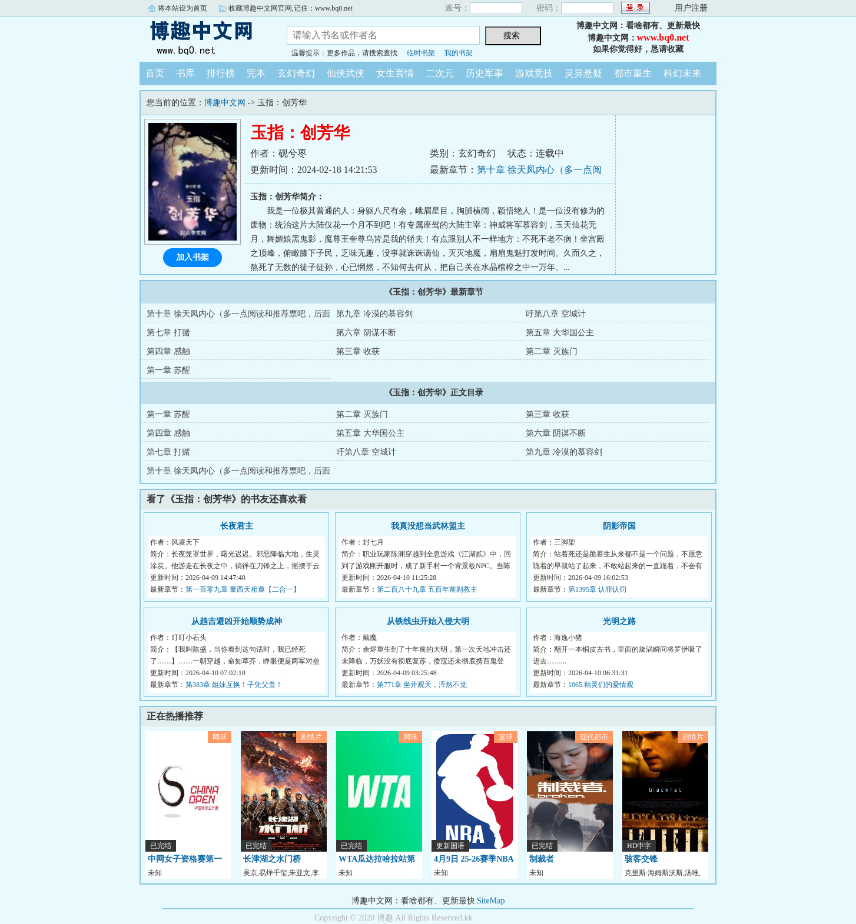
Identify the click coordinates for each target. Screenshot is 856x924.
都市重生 (633, 73)
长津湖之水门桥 (272, 859)
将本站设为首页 (182, 8)
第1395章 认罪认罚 (597, 589)
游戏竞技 (534, 73)
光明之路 (619, 621)
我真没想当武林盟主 (428, 526)
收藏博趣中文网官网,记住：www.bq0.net (290, 8)
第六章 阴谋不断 (366, 332)
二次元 (440, 73)
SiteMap (491, 900)
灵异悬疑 (583, 73)
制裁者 (541, 859)
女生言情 (395, 73)
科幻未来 (682, 73)
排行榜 (221, 73)
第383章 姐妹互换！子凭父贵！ (234, 685)
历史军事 (484, 73)
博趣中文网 (204, 37)
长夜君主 (236, 526)
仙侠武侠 (345, 73)
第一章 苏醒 (168, 370)
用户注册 (691, 8)
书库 (185, 73)
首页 (154, 73)
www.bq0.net (663, 37)
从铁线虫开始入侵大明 (428, 621)
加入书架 (192, 257)
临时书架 (421, 53)
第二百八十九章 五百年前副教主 (427, 589)
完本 (256, 73)
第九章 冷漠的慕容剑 (374, 313)
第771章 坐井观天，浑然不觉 (422, 685)
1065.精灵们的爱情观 (600, 685)
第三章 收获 (358, 351)
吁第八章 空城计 (556, 313)
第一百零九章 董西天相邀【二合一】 (242, 589)
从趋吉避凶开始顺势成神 (236, 621)
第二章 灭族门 (552, 351)
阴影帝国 (619, 526)
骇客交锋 (641, 859)
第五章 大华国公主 (560, 332)
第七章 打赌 (168, 332)
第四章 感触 (168, 351)
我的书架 (458, 53)
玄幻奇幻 (296, 73)
